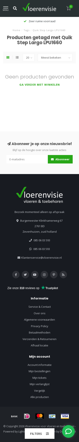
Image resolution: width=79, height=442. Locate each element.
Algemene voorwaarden (39, 319)
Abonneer (60, 159)
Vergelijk (39, 391)
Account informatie (40, 365)
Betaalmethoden (39, 332)
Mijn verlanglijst (40, 384)
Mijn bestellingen (39, 371)
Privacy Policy (39, 326)
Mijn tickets (39, 378)
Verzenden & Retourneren (39, 339)
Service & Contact (39, 307)
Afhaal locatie (39, 345)
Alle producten (39, 397)
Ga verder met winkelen (39, 84)
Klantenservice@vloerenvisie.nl (41, 257)
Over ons (40, 313)
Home (16, 30)
